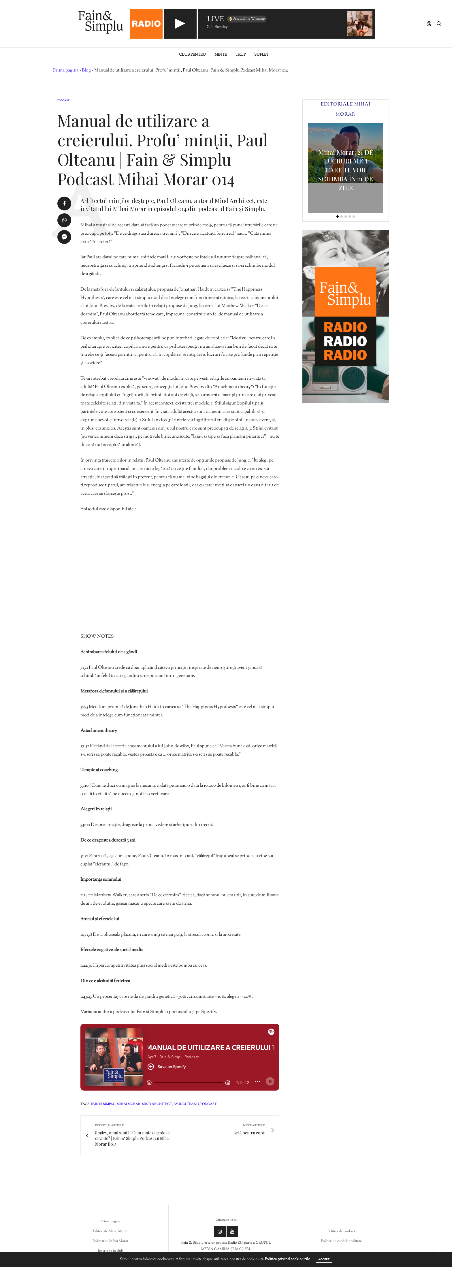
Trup (241, 54)
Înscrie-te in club (110, 1250)
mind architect (157, 1104)
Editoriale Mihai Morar (110, 1231)
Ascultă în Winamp (246, 19)
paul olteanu (186, 1104)
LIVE (215, 20)
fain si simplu (103, 1104)
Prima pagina (110, 1221)
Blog (86, 70)
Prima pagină (65, 70)
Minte (220, 54)
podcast (208, 1104)
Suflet (261, 54)
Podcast (63, 100)
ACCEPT (323, 1259)
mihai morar (128, 1104)
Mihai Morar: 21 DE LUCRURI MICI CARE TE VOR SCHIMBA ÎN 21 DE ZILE (345, 170)
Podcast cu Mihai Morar (111, 1241)
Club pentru (192, 54)
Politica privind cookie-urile (287, 1259)
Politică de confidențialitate (341, 1241)
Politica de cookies (341, 1231)
